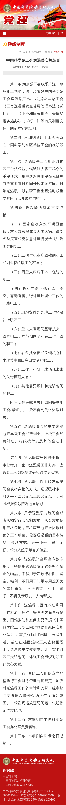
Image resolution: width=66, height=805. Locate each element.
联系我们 (51, 33)
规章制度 (36, 51)
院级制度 (58, 51)
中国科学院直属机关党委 (18, 784)
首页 (25, 51)
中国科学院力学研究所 (17, 780)
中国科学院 (10, 776)
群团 (47, 51)
